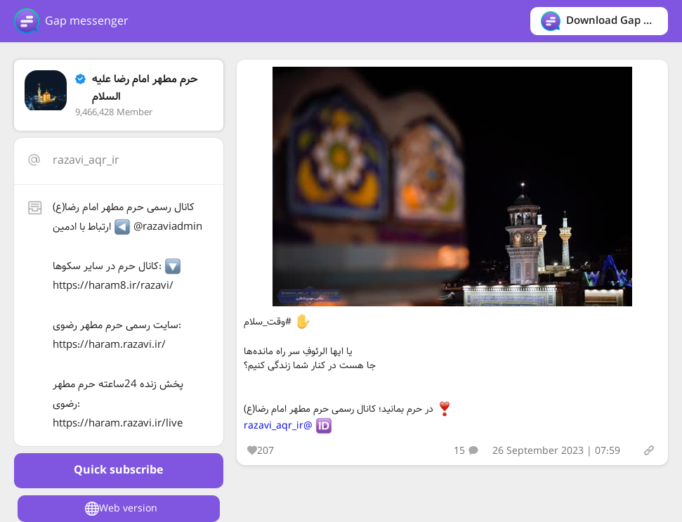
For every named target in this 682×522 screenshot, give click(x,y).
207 (260, 451)
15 (466, 451)
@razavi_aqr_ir (278, 425)
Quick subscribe (118, 470)
